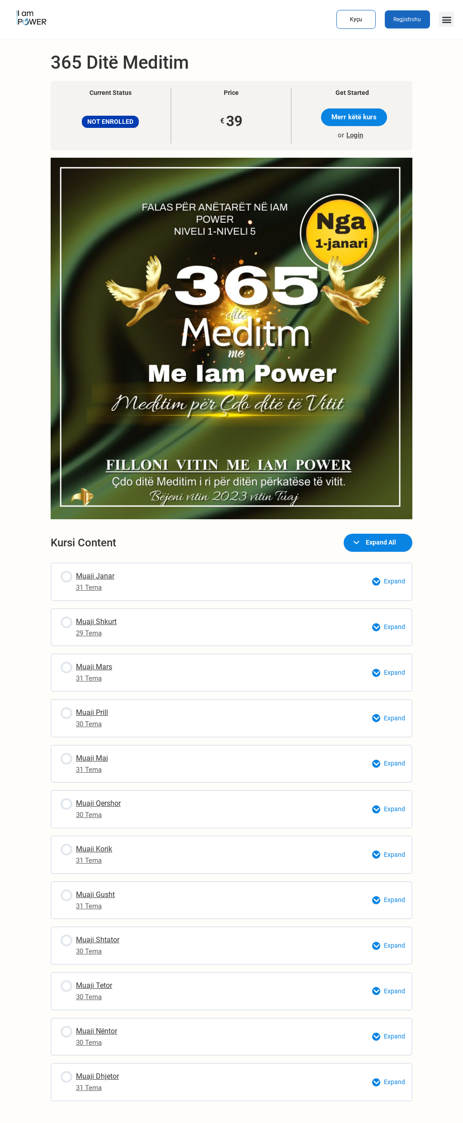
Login (354, 135)
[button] (446, 19)
